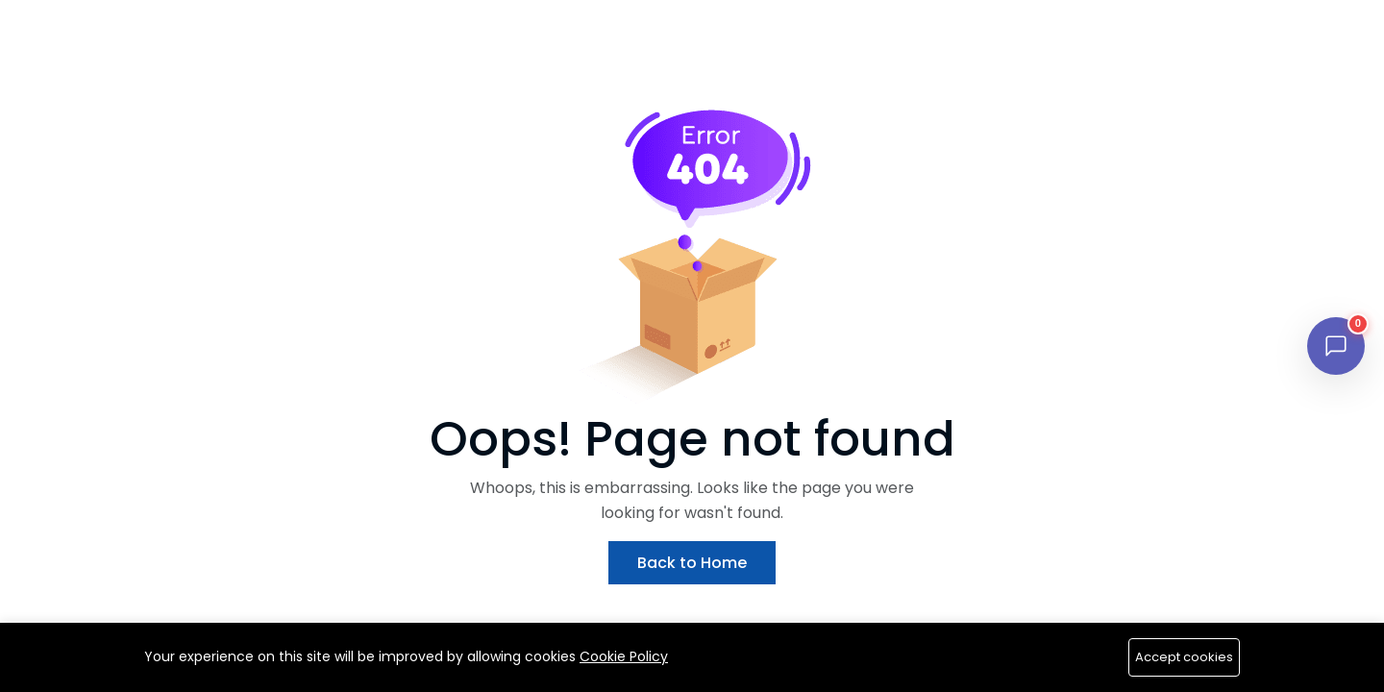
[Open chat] (1336, 346)
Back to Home (692, 563)
